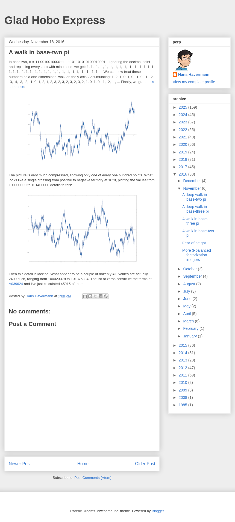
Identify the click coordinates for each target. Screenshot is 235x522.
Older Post (145, 463)
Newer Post (20, 463)
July (187, 291)
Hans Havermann (193, 74)
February (191, 328)
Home (83, 463)
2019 (183, 152)
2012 (183, 368)
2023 (183, 122)
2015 (183, 345)
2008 (183, 397)
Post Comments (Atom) (92, 478)
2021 (183, 137)
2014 (183, 353)
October (190, 269)
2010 (183, 382)
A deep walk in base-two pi (194, 196)
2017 (183, 167)
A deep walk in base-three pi (195, 208)
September (193, 276)
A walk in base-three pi (195, 221)
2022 (183, 129)
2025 (183, 107)
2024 (183, 114)
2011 (183, 375)
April (187, 314)
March (189, 321)
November (192, 188)
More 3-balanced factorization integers (196, 255)
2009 (183, 390)
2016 (183, 174)
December (192, 181)
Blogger (158, 511)
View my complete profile (194, 82)
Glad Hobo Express (54, 20)
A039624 (16, 284)
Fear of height (194, 243)
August (189, 284)
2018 (183, 159)
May (187, 306)
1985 (183, 405)
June (187, 298)
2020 (183, 144)
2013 (183, 360)
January (190, 336)
